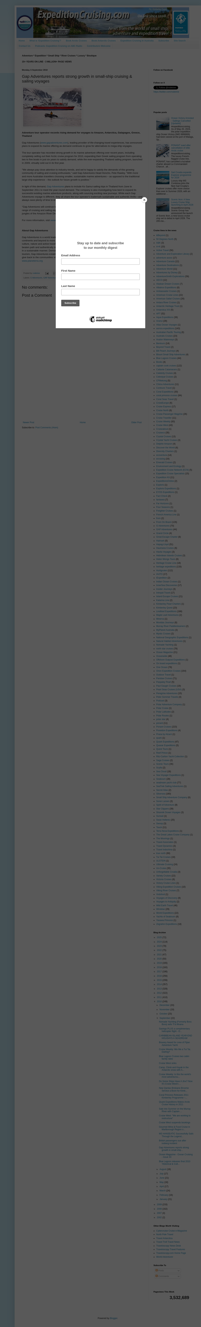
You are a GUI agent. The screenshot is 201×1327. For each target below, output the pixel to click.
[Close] (144, 200)
